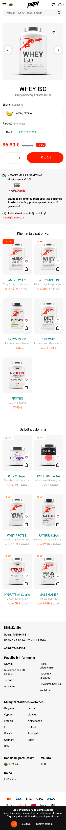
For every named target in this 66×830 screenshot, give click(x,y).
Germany (9, 739)
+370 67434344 (14, 648)
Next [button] (58, 50)
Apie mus (9, 686)
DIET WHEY (49, 339)
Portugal (33, 733)
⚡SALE (9, 680)
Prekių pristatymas (47, 665)
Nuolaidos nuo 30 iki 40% (14, 671)
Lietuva (32, 714)
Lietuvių (9, 779)
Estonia (8, 721)
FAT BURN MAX (49, 535)
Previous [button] (8, 50)
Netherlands (35, 721)
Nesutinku (26, 824)
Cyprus (8, 714)
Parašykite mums (13, 217)
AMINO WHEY (17, 280)
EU (5, 727)
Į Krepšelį (45, 157)
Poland (32, 727)
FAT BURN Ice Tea (48, 476)
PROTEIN (17, 398)
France (8, 733)
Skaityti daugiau (44, 824)
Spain (31, 739)
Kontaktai (45, 690)
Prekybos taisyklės (45, 675)
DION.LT (9, 663)
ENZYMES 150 (17, 339)
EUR (43, 764)
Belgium (9, 708)
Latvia (31, 708)
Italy (6, 746)
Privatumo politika (50, 684)
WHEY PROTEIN (49, 280)
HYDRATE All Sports (17, 594)
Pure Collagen (17, 476)
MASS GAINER (48, 594)
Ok (14, 824)
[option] (33, 51)
